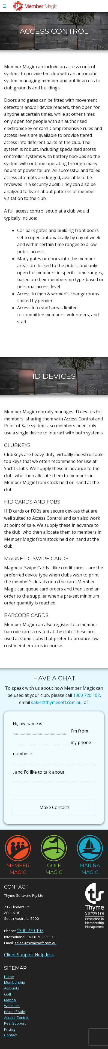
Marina (10, 999)
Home (9, 976)
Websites (12, 1005)
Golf (7, 994)
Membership (14, 982)
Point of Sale (14, 1011)
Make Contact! (54, 807)
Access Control (16, 1017)
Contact (10, 1035)
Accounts (11, 988)
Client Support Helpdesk (29, 955)
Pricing (9, 1029)
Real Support (15, 1023)
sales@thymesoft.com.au (56, 702)
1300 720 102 (86, 695)
